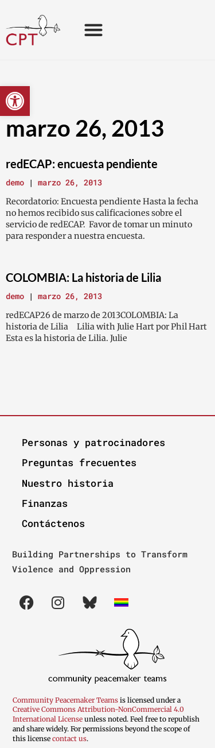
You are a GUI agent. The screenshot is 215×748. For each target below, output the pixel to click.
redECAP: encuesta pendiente (82, 163)
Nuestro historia (68, 483)
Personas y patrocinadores (93, 442)
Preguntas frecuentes (79, 462)
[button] (15, 101)
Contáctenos (53, 523)
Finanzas (45, 503)
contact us (69, 738)
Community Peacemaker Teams (66, 700)
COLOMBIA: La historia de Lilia (83, 277)
